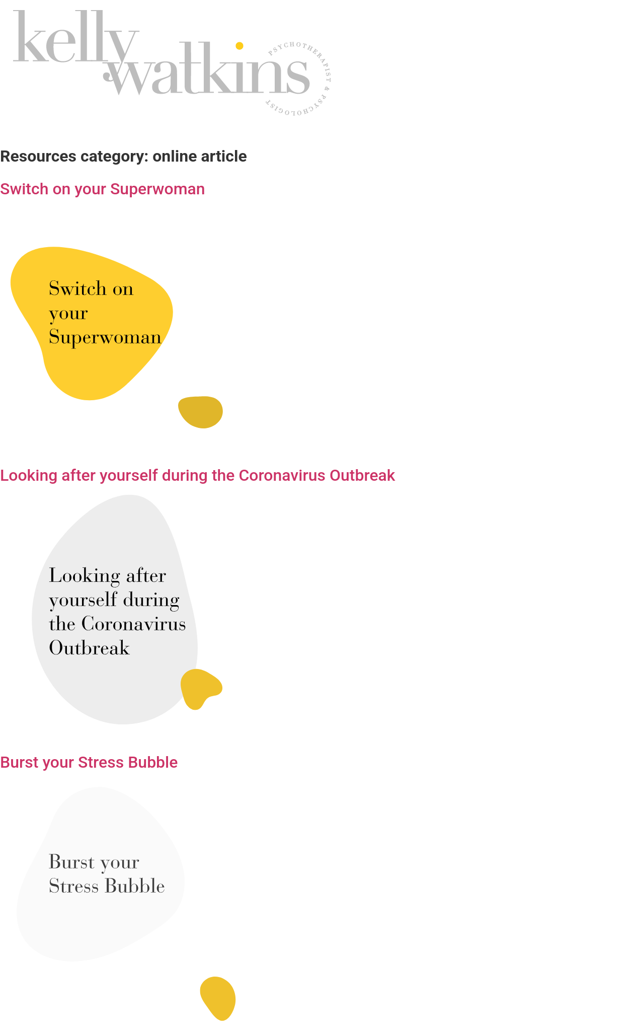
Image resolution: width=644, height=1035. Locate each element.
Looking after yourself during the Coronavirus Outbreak (197, 475)
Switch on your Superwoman (102, 188)
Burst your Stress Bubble (89, 762)
